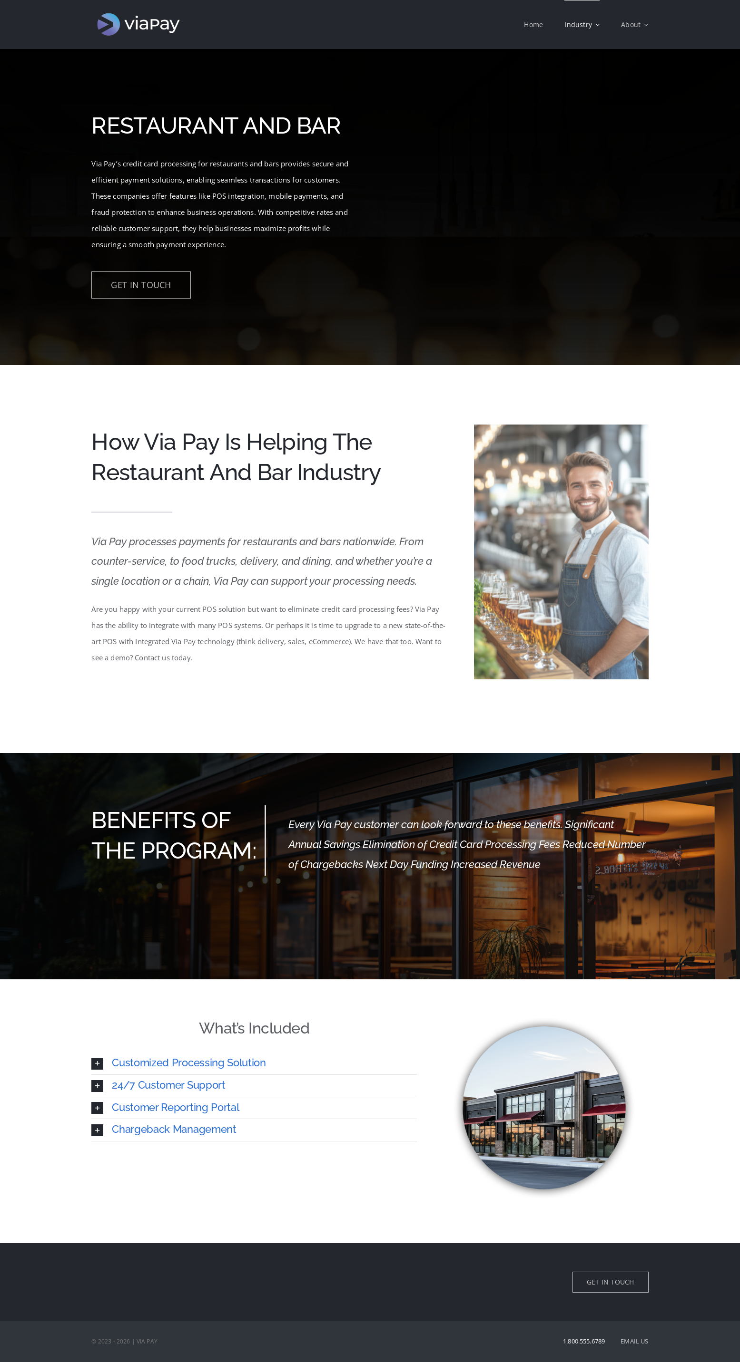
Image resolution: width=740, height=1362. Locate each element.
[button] (253, 1063)
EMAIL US (634, 1341)
